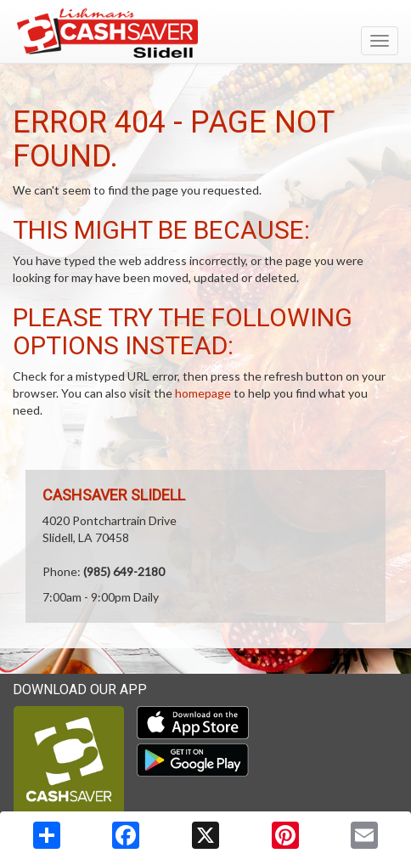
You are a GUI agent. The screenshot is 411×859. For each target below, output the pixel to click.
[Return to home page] (205, 33)
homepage (203, 393)
